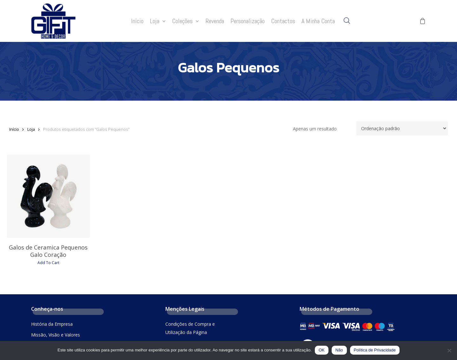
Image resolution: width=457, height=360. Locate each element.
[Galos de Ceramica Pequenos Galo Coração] (48, 196)
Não (339, 350)
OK (322, 350)
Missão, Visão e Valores (55, 335)
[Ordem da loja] (402, 128)
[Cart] (422, 20)
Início (14, 129)
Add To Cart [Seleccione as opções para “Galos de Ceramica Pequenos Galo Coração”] (48, 263)
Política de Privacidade (375, 350)
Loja (31, 129)
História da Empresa (52, 324)
